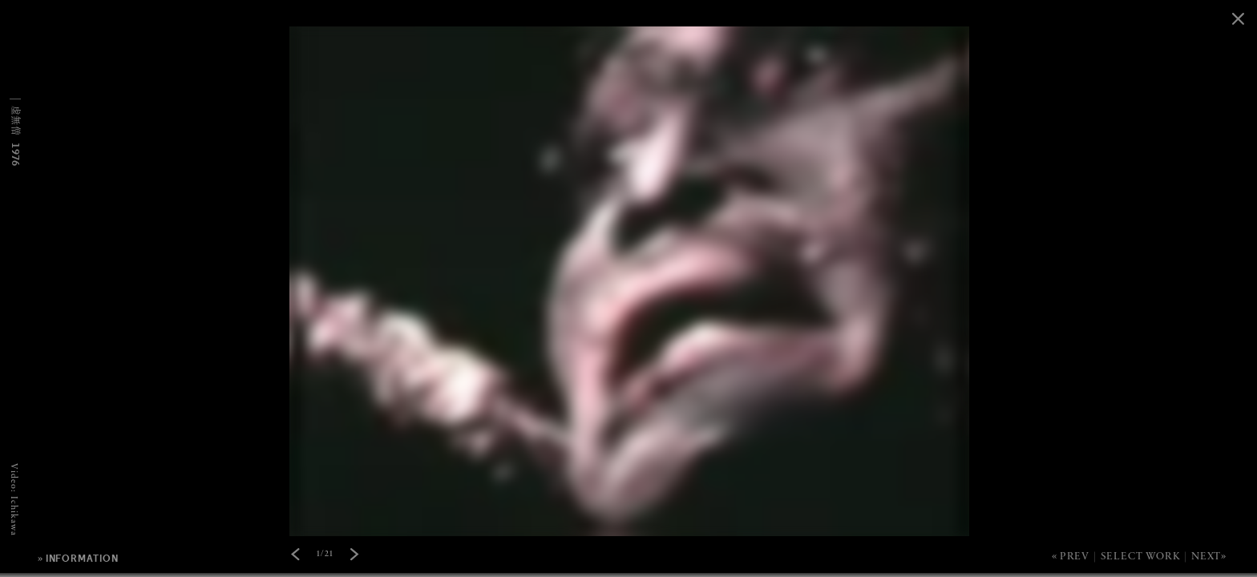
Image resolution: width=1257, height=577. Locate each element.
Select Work (1141, 556)
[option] (628, 0)
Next (1206, 556)
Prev (1074, 556)
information (82, 558)
